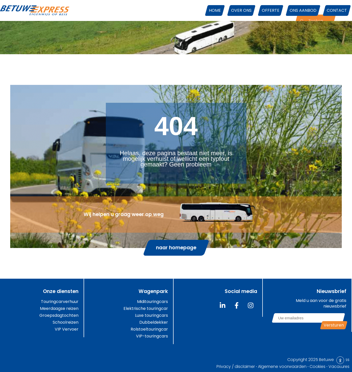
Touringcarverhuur (59, 302)
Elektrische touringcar (145, 308)
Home (215, 10)
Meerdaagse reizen (59, 308)
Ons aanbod (303, 10)
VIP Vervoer (66, 329)
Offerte (270, 10)
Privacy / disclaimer (236, 366)
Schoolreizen (65, 322)
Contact (337, 10)
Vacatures (338, 366)
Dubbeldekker (153, 322)
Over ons (241, 10)
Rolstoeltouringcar (149, 329)
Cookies (317, 366)
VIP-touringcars (152, 336)
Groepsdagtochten (58, 315)
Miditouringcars (152, 302)
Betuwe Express (334, 360)
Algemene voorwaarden (282, 366)
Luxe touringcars (151, 315)
